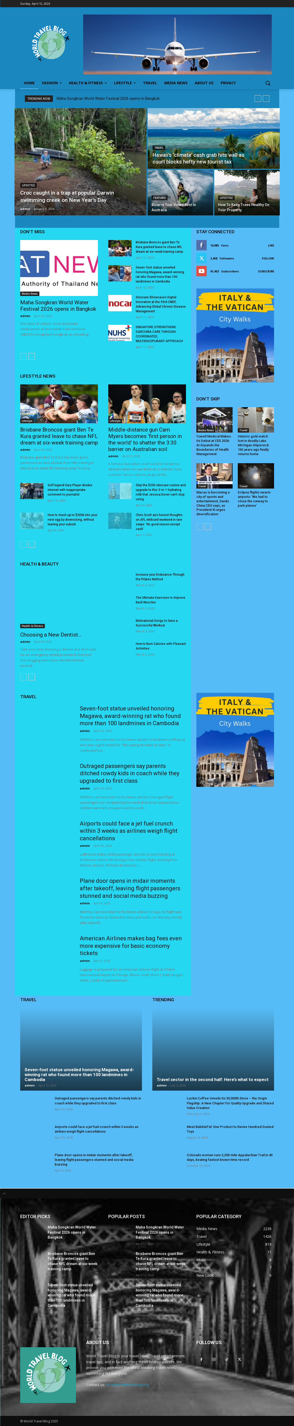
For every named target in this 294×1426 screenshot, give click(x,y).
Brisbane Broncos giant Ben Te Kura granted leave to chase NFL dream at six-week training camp (159, 247)
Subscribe (266, 271)
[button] (268, 83)
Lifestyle (28, 185)
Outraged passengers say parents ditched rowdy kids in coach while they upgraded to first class (129, 773)
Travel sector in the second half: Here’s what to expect (213, 1079)
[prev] (258, 98)
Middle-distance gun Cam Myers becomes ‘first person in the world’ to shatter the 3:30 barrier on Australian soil (145, 439)
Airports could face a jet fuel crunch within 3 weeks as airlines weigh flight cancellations (128, 831)
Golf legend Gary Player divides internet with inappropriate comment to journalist (70, 489)
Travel (158, 147)
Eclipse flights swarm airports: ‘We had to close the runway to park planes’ (254, 498)
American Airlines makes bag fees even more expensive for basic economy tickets (131, 945)
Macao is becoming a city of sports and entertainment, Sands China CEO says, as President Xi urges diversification (213, 503)
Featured (159, 197)
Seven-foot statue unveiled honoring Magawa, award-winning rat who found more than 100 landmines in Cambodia (130, 715)
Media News (30, 293)
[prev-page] (23, 356)
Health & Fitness (32, 626)
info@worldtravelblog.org (127, 1384)
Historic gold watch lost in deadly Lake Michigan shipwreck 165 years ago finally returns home (253, 445)
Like (271, 245)
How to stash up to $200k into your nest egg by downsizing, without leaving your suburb (72, 519)
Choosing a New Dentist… (51, 635)
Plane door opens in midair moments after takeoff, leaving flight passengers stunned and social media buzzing (130, 888)
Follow (268, 258)
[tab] (147, 1193)
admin (25, 316)
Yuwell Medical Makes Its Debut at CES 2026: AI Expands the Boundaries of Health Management (213, 445)
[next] (266, 98)
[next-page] (31, 356)
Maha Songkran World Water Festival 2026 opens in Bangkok (108, 98)
